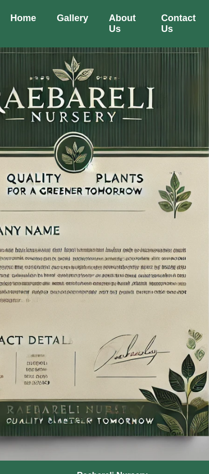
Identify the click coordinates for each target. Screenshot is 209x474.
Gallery (72, 18)
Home (23, 18)
